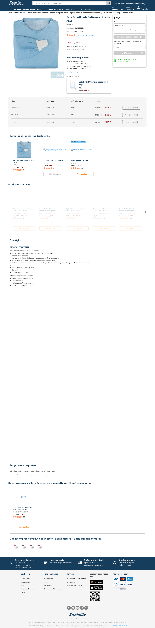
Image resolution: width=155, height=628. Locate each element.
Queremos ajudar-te (24, 560)
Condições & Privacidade (52, 589)
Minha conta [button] (117, 9)
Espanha (70, 619)
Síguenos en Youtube (78, 608)
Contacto (24, 592)
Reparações (71, 582)
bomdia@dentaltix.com (23, 567)
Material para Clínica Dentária (27, 13)
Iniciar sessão (56, 475)
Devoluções (48, 585)
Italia (86, 619)
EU (76, 619)
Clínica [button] (13, 9)
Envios (46, 582)
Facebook (69, 608)
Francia (80, 619)
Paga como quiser (58, 560)
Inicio (11, 13)
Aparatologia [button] (23, 9)
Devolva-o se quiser (127, 560)
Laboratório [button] (35, 9)
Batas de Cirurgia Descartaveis (120, 13)
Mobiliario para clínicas (74, 585)
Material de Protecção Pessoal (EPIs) (90, 13)
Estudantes (51, 9)
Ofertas (60, 9)
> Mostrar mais (73, 72)
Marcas (67, 9)
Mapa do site (25, 582)
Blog (72, 9)
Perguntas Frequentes (28, 589)
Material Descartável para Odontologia (58, 13)
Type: (115, 21)
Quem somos (25, 579)
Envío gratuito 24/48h (94, 560)
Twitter (73, 608)
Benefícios (76, 579)
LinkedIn (82, 608)
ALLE (73, 25)
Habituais (130, 9)
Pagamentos (48, 579)
